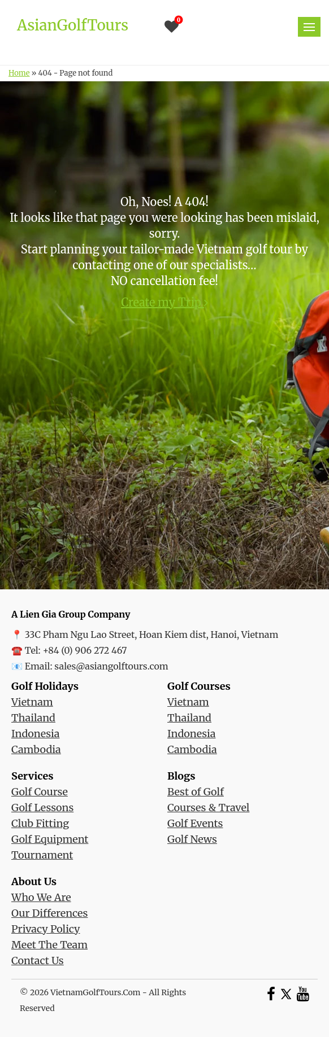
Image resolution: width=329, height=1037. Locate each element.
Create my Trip (164, 302)
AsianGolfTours (72, 25)
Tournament (42, 854)
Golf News (192, 839)
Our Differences (49, 913)
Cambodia (36, 749)
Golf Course (39, 791)
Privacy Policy (45, 928)
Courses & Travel (208, 807)
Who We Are (41, 897)
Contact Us (37, 960)
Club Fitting (40, 823)
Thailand (33, 717)
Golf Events (195, 823)
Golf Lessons (42, 807)
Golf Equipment (49, 839)
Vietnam (32, 701)
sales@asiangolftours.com (111, 666)
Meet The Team (49, 944)
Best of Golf (195, 791)
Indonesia (35, 733)
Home (18, 73)
